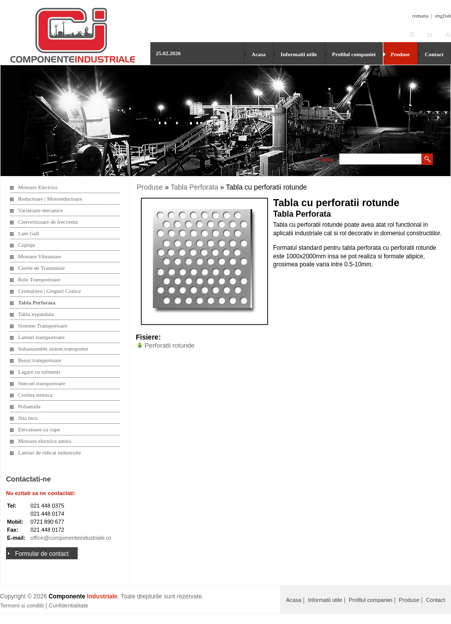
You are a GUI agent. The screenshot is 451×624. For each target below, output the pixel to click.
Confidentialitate (68, 605)
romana (420, 16)
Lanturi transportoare (41, 337)
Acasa (259, 54)
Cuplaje (26, 245)
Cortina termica (35, 395)
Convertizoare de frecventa (48, 222)
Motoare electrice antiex (45, 441)
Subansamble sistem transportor (53, 349)
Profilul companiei (354, 54)
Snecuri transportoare (41, 383)
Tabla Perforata (36, 302)
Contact (434, 54)
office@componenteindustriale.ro (71, 538)
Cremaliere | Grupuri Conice (49, 291)
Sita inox (28, 418)
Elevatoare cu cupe (39, 429)
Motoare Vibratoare (39, 256)
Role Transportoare (39, 279)
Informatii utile (299, 54)
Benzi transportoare (39, 360)
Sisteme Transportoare (43, 326)
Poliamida (29, 406)
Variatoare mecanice (40, 210)
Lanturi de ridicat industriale (49, 452)
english (443, 16)
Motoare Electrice (38, 187)
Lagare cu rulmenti (39, 372)
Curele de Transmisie (41, 268)
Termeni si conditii (22, 605)
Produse (399, 54)
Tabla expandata (36, 314)
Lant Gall (28, 233)
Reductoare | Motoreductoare (50, 199)
